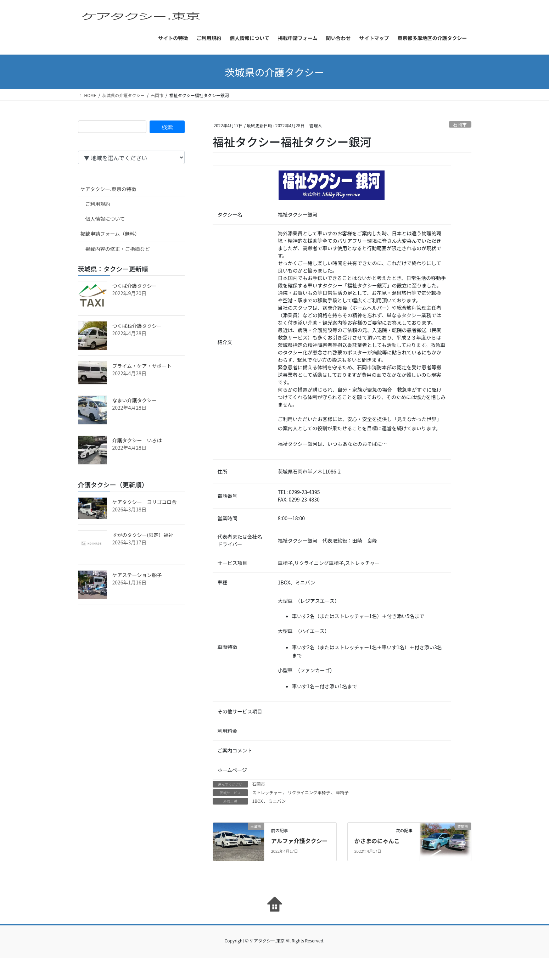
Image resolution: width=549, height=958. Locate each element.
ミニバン (277, 801)
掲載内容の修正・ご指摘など (117, 248)
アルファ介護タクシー (299, 840)
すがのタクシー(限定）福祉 (143, 534)
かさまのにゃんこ (377, 840)
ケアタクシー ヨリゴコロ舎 (144, 501)
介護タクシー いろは (137, 440)
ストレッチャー (267, 792)
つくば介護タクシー (134, 285)
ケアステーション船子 (137, 574)
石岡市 (459, 124)
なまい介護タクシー (134, 400)
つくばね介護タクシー (137, 325)
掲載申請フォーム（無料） (110, 233)
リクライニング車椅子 (308, 792)
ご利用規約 (97, 203)
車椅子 (342, 792)
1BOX (257, 801)
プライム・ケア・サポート (142, 365)
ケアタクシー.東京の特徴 (108, 188)
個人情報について (105, 218)
